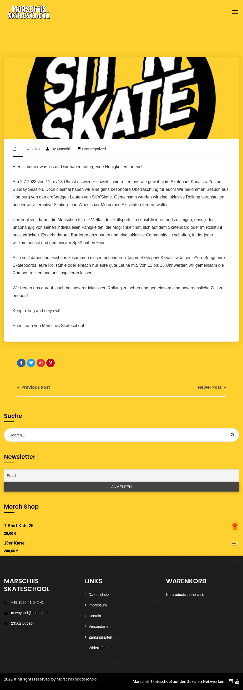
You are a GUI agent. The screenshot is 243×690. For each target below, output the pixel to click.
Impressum (98, 605)
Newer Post (212, 387)
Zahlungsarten (100, 637)
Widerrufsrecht (101, 648)
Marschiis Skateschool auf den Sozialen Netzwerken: (179, 681)
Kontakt (95, 616)
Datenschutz (99, 594)
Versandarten (99, 626)
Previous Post (33, 387)
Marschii (63, 149)
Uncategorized (94, 149)
